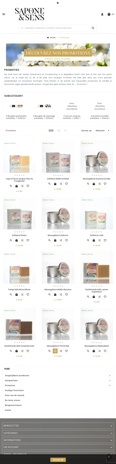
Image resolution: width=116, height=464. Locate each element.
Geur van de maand (14, 395)
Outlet (8, 410)
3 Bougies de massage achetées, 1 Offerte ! (44, 117)
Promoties (10, 385)
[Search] (54, 28)
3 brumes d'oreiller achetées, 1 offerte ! (100, 117)
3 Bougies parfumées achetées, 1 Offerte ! (16, 117)
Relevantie (103, 130)
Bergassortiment (13, 405)
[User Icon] (103, 14)
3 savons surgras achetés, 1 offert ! (72, 117)
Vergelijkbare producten (17, 375)
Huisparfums (11, 380)
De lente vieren (12, 400)
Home (7, 369)
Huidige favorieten (14, 390)
